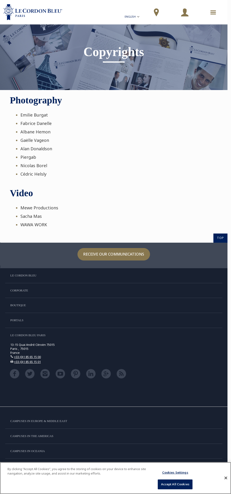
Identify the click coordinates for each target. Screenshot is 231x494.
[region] (115, 478)
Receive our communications (113, 254)
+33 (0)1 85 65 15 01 (27, 362)
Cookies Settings (175, 472)
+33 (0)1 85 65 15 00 (27, 357)
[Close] (226, 478)
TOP (220, 238)
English (132, 17)
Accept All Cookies (175, 484)
